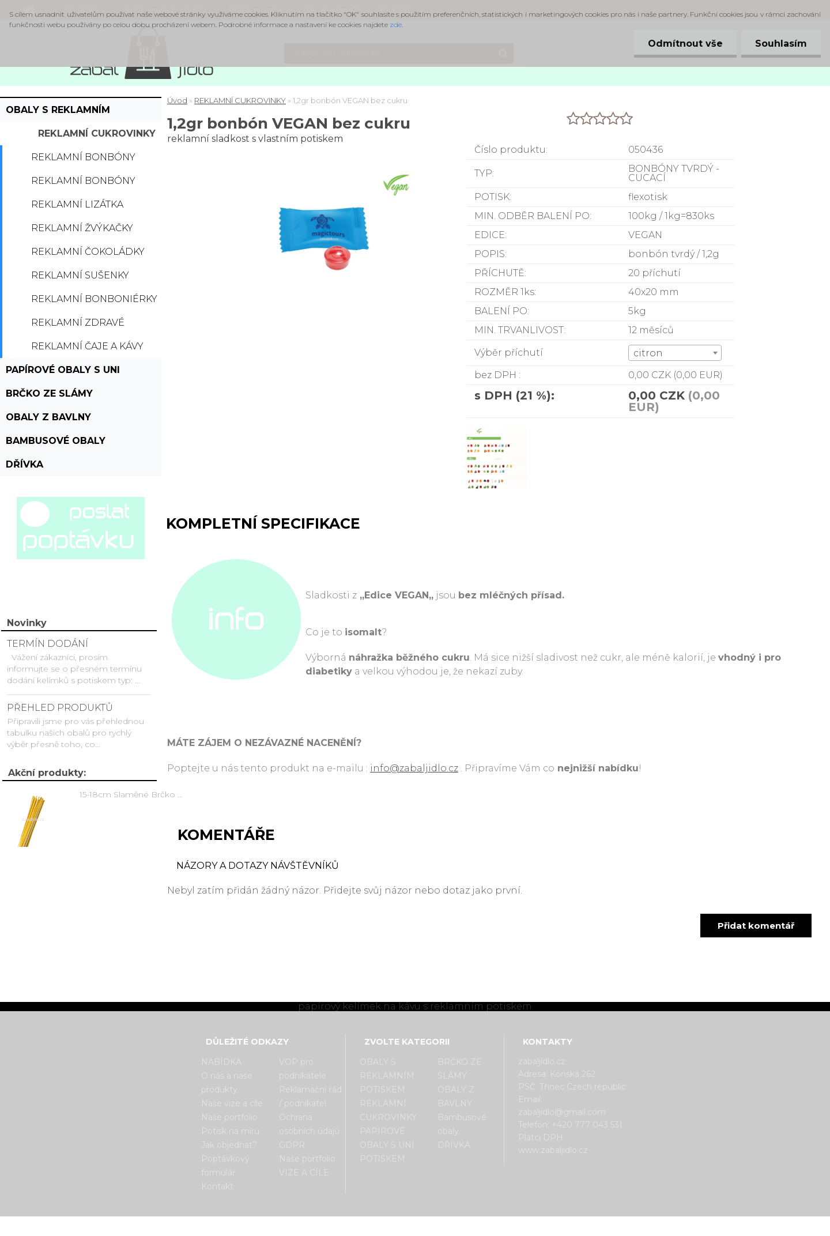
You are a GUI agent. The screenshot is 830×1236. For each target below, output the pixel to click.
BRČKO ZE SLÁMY (49, 393)
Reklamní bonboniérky (94, 298)
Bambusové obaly (55, 440)
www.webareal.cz (461, 1226)
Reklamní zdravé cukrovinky (77, 325)
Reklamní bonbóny (83, 157)
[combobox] (675, 353)
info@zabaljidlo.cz (414, 768)
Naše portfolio (229, 1117)
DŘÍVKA (24, 464)
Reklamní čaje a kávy (87, 346)
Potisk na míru (230, 1131)
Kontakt (217, 1186)
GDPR (292, 1145)
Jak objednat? (229, 1145)
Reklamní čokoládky (88, 251)
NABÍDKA (221, 1062)
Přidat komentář (756, 925)
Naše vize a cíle (232, 1103)
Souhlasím (780, 43)
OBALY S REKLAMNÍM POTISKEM (58, 113)
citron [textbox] (648, 353)
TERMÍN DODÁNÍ (47, 643)
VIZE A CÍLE (304, 1172)
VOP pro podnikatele (302, 1069)
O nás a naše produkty (226, 1083)
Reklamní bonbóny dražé (83, 184)
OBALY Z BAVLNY (48, 417)
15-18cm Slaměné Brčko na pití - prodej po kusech (133, 794)
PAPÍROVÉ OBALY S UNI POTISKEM (63, 373)
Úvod (177, 100)
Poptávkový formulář (225, 1166)
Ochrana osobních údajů (309, 1124)
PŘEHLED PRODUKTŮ (60, 707)
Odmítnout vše (683, 43)
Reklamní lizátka (77, 204)
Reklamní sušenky (80, 275)
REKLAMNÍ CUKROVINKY (97, 133)
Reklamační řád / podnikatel (310, 1096)
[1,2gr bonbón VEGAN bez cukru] (496, 428)
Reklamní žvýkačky (82, 228)
